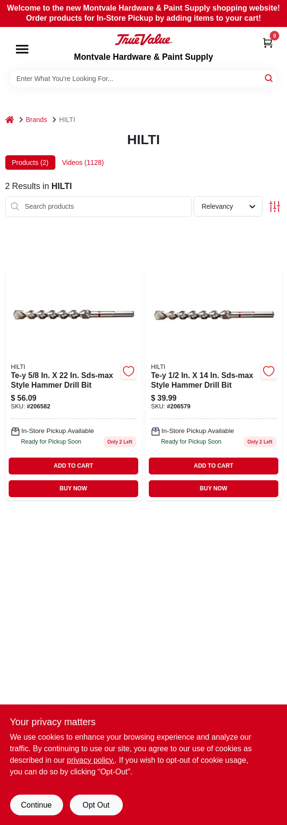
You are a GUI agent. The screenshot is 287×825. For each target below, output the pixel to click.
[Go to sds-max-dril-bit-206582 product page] (73, 384)
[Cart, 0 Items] (268, 43)
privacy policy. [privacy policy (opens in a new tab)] (91, 760)
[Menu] (22, 49)
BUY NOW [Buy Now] (73, 488)
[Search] (269, 78)
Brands (36, 119)
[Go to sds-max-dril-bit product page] (213, 384)
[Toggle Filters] (274, 206)
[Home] (9, 120)
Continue (36, 805)
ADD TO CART (73, 465)
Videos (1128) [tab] (83, 162)
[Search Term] (143, 78)
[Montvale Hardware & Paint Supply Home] (143, 39)
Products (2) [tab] (30, 162)
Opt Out (95, 805)
